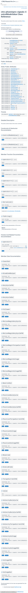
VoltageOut (13, 86)
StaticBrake (13, 72)
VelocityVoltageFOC (15, 95)
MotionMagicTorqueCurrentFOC (18, 103)
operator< (12, 54)
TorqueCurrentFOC (15, 98)
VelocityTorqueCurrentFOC (17, 101)
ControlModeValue (14, 40)
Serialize (11, 48)
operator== (12, 49)
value (21, 40)
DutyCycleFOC (14, 79)
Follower (12, 105)
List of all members (24, 8)
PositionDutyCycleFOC (16, 81)
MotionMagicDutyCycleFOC (17, 84)
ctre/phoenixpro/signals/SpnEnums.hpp (12, 25)
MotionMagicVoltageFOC (16, 96)
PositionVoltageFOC (15, 93)
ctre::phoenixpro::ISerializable (13, 211)
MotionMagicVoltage (15, 90)
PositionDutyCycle (15, 75)
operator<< (11, 114)
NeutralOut (13, 70)
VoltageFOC (13, 92)
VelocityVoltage (14, 89)
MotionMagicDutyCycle (16, 78)
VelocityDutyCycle (15, 76)
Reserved (13, 107)
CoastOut (13, 109)
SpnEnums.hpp (17, 587)
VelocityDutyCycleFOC (16, 82)
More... (23, 21)
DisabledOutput (14, 69)
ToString (11, 43)
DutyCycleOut (14, 73)
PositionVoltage (14, 87)
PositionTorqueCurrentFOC (17, 99)
